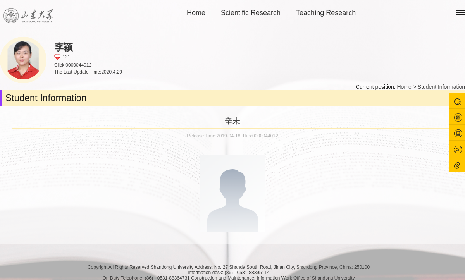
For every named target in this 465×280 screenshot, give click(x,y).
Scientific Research (251, 13)
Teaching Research (326, 13)
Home (196, 13)
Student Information (441, 87)
